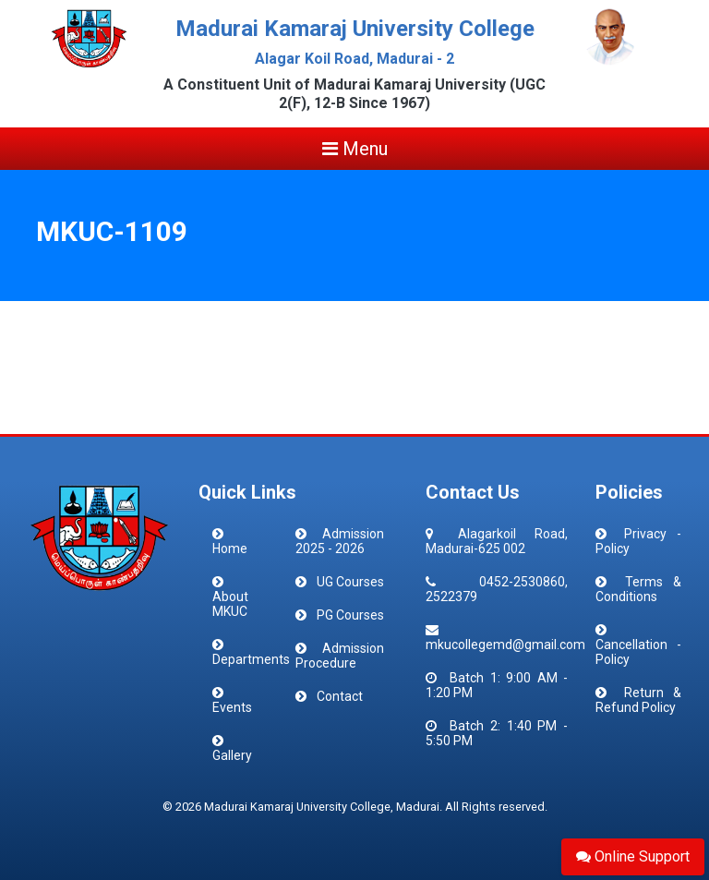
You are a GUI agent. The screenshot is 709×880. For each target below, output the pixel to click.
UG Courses (350, 581)
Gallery (232, 755)
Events (232, 707)
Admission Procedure (339, 655)
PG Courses (350, 615)
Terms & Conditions (638, 589)
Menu (355, 149)
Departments (251, 659)
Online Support (633, 856)
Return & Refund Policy (638, 700)
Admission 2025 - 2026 (339, 541)
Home (229, 548)
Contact (340, 696)
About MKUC (230, 604)
